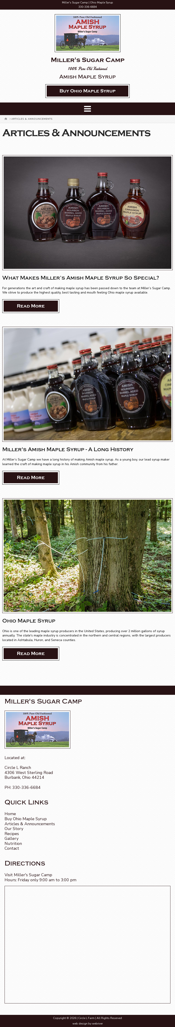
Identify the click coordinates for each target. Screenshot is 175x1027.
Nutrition (13, 843)
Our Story (14, 828)
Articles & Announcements (30, 824)
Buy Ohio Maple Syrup (26, 819)
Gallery (11, 838)
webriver (97, 1023)
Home (10, 814)
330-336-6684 (87, 7)
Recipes (12, 833)
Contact (12, 848)
